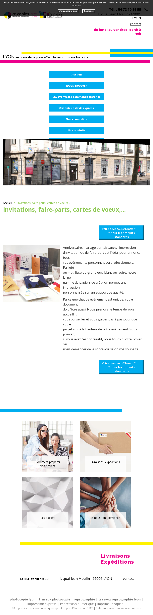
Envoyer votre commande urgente (77, 97)
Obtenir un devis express (76, 108)
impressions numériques (39, 608)
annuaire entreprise (129, 608)
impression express (42, 604)
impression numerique (77, 604)
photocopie (63, 608)
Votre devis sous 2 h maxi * (121, 233)
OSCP (89, 608)
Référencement (105, 608)
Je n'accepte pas (68, 9)
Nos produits (76, 130)
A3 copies (18, 608)
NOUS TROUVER (76, 85)
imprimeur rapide (110, 604)
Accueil (77, 74)
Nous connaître (76, 119)
